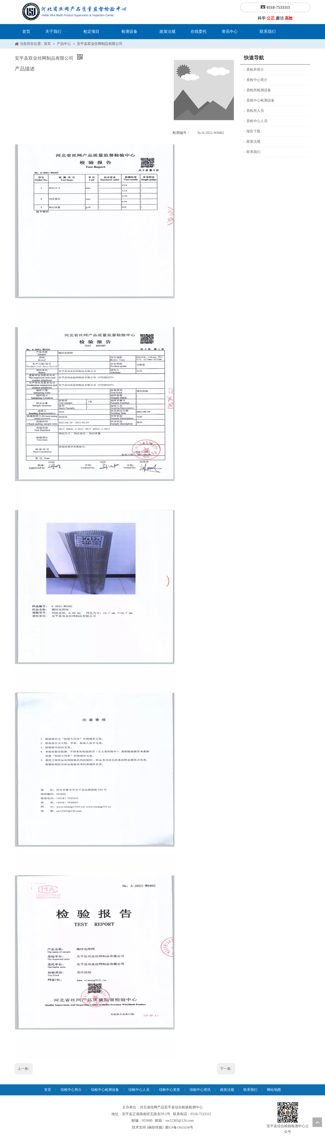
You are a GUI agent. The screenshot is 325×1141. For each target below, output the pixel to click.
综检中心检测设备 (105, 1090)
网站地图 (274, 1090)
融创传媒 (155, 1127)
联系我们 (253, 152)
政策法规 (253, 141)
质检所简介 (255, 69)
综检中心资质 (169, 1090)
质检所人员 (255, 111)
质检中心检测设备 (260, 100)
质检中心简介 (256, 80)
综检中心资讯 (200, 1090)
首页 (47, 1090)
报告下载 (253, 131)
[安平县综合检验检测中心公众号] (288, 1112)
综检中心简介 (71, 1090)
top (317, 1122)
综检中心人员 (138, 1090)
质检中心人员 (256, 121)
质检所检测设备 (258, 90)
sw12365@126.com (180, 1120)
